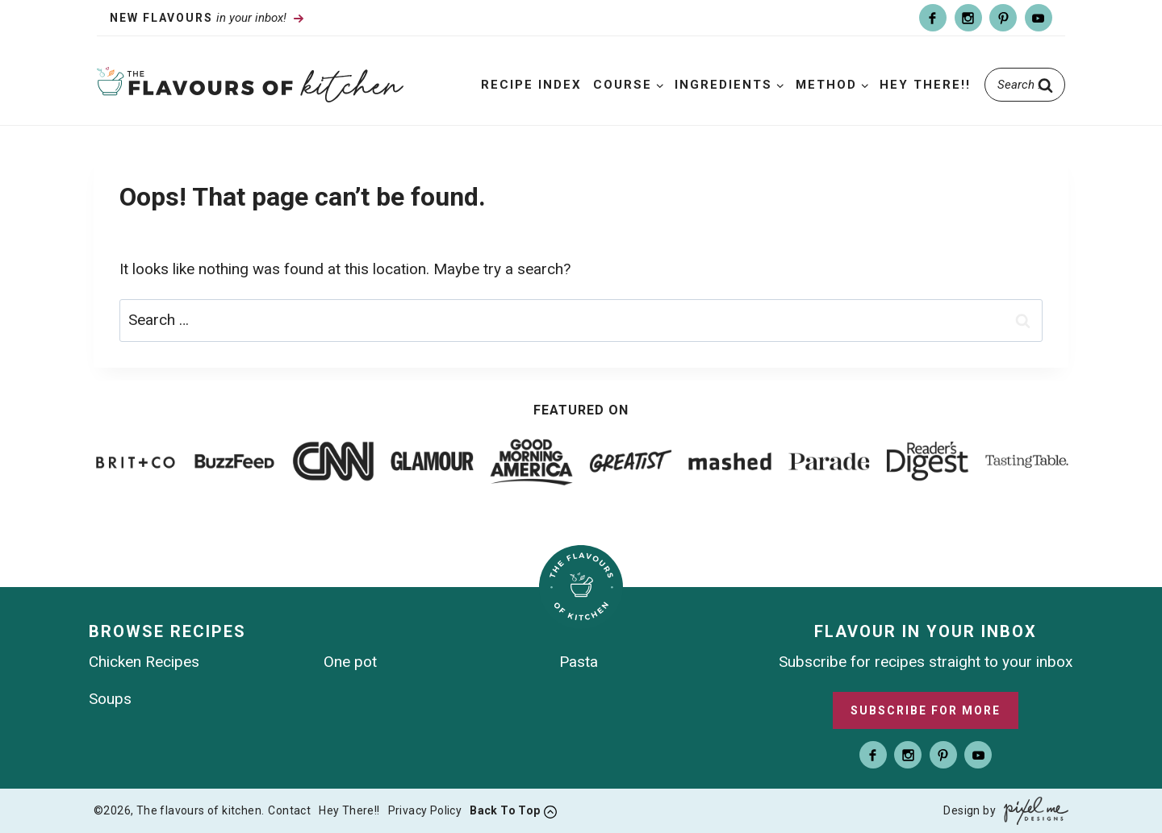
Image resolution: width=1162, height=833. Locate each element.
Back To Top (505, 810)
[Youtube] (1038, 17)
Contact (289, 810)
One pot (350, 661)
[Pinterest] (1003, 17)
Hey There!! (925, 84)
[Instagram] (968, 17)
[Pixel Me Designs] (1032, 811)
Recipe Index (531, 84)
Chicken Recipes (144, 661)
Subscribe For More (926, 710)
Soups (110, 698)
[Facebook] (933, 17)
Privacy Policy (425, 810)
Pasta (578, 661)
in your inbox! (200, 17)
